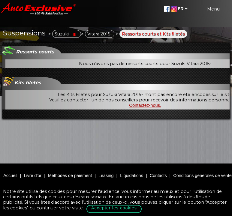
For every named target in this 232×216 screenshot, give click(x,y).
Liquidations (131, 175)
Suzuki (67, 34)
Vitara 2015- (99, 34)
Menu (213, 9)
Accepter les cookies (114, 208)
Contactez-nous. (145, 105)
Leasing (105, 175)
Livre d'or (32, 175)
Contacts (158, 175)
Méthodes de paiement (70, 175)
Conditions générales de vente (202, 175)
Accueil (10, 175)
